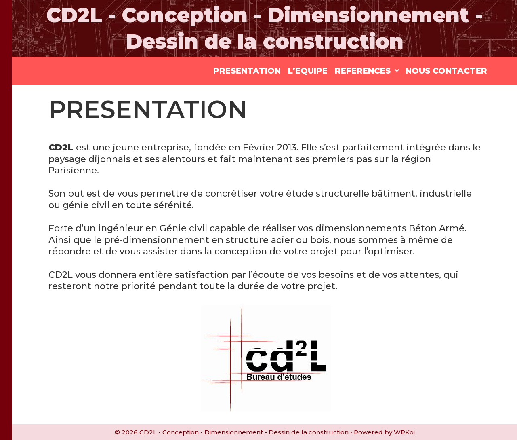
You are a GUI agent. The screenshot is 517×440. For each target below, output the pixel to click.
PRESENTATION (247, 71)
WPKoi (404, 432)
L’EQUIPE (308, 71)
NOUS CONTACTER (446, 71)
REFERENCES (368, 71)
